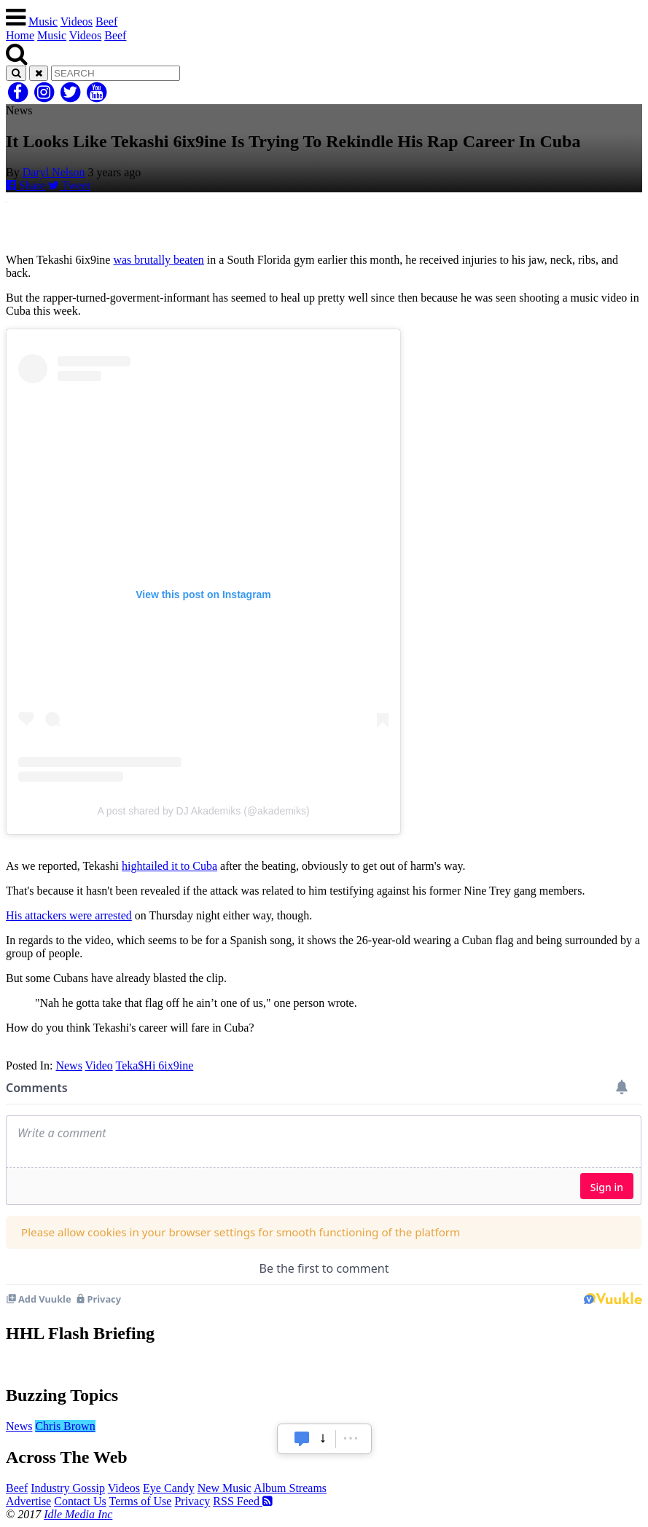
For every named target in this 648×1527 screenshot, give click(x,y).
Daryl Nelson (54, 172)
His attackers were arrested (69, 915)
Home (20, 35)
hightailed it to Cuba (169, 866)
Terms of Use (140, 1501)
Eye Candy (169, 1488)
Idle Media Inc (78, 1514)
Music (43, 21)
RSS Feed (243, 1501)
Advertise (28, 1501)
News (68, 1065)
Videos (76, 21)
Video (99, 1065)
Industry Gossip (68, 1488)
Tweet (69, 185)
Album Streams (290, 1488)
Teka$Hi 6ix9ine (154, 1065)
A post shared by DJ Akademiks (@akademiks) (203, 811)
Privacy (192, 1501)
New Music (224, 1488)
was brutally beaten (158, 260)
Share (25, 185)
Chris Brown (65, 1426)
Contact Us (80, 1501)
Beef (106, 21)
